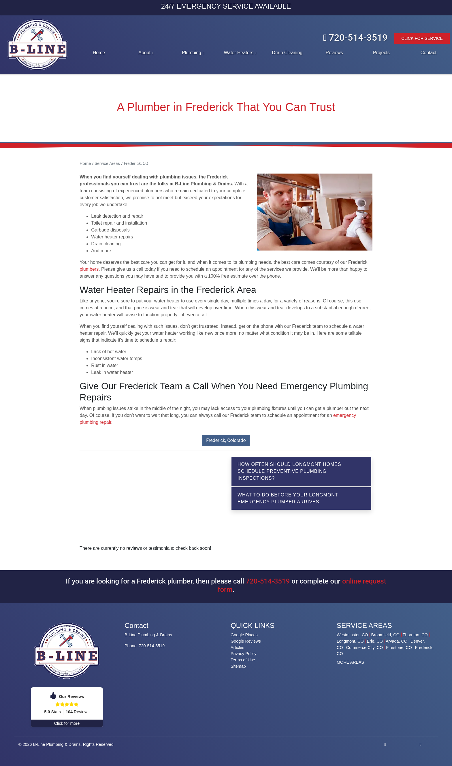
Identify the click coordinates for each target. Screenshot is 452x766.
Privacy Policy (244, 653)
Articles (237, 647)
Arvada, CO (396, 641)
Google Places (244, 635)
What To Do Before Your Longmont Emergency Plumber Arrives (288, 498)
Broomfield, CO (385, 635)
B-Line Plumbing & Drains (57, 744)
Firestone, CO (399, 647)
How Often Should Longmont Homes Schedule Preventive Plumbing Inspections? (289, 471)
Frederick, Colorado (226, 440)
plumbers (89, 269)
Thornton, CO (415, 635)
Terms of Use (243, 660)
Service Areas (107, 163)
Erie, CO (375, 641)
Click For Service (422, 38)
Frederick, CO (136, 163)
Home (85, 163)
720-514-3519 (355, 37)
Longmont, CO (350, 641)
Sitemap (238, 666)
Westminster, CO (352, 635)
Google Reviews (246, 641)
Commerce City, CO (364, 647)
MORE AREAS (350, 662)
